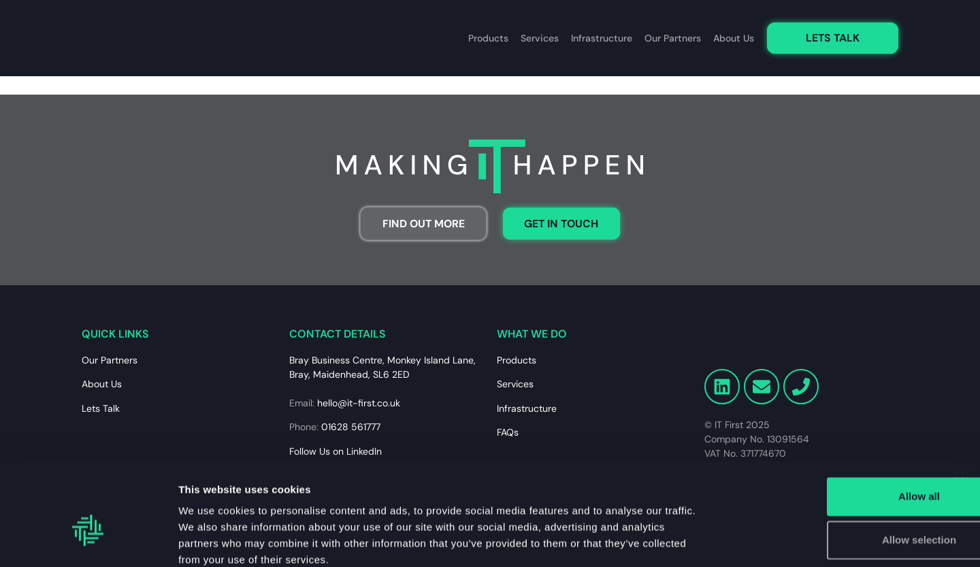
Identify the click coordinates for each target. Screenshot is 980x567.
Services (540, 39)
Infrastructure (601, 39)
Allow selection (831, 465)
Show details (714, 540)
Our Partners (672, 39)
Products (488, 39)
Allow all (832, 421)
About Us (733, 39)
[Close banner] (959, 407)
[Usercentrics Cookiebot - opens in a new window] (88, 540)
